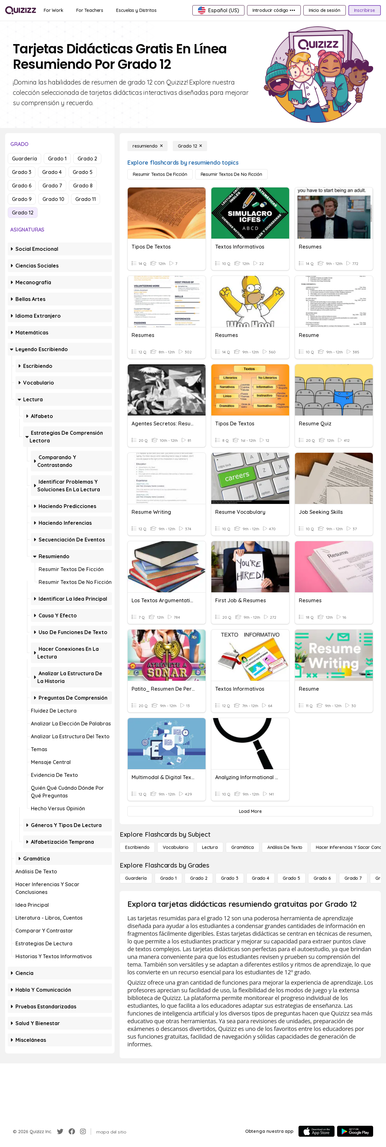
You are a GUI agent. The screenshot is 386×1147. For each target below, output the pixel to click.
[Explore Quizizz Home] (20, 10)
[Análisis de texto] (285, 847)
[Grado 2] (199, 878)
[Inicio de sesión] (324, 10)
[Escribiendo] (137, 847)
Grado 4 (52, 172)
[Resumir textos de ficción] (160, 174)
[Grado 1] (168, 878)
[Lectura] (210, 847)
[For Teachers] (89, 10)
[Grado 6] (322, 878)
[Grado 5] (291, 878)
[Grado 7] (353, 878)
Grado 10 (53, 199)
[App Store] (317, 1131)
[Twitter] (60, 1131)
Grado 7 (52, 185)
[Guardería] (136, 878)
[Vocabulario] (175, 847)
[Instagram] (83, 1131)
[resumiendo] (147, 146)
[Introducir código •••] (274, 10)
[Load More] (250, 811)
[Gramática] (242, 847)
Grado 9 (22, 199)
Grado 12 (22, 212)
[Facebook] (72, 1131)
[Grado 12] (190, 146)
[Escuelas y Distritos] (136, 10)
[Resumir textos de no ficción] (231, 174)
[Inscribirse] (364, 10)
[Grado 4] (260, 878)
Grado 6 (22, 185)
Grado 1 (57, 158)
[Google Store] (355, 1131)
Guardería (24, 158)
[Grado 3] (230, 878)
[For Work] (54, 10)
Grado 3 (21, 172)
